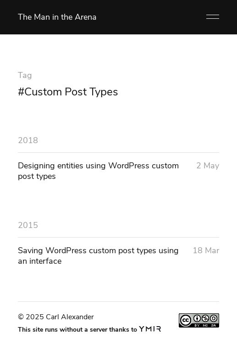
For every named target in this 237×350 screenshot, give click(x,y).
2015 (28, 225)
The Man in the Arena (57, 16)
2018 (28, 140)
